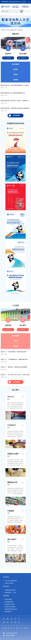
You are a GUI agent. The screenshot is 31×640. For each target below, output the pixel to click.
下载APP (24, 1)
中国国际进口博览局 (10, 590)
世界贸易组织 (8, 599)
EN (25, 11)
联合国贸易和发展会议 (11, 609)
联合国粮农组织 (9, 602)
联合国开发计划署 (9, 604)
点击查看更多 (14, 115)
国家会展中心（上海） (11, 592)
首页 (8, 30)
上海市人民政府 (9, 583)
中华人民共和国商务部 (11, 580)
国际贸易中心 (8, 611)
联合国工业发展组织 (10, 606)
